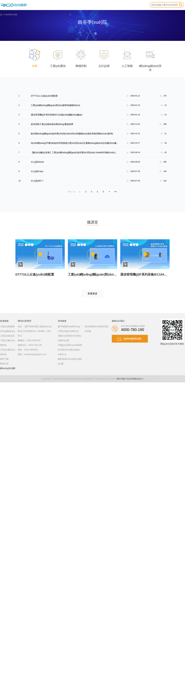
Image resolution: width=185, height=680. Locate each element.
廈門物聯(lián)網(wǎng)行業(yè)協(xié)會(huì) (69, 328)
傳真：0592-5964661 (28, 349)
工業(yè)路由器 (7, 336)
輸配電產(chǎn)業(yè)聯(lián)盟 (70, 361)
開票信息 (4, 363)
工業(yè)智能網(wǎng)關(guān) (7, 328)
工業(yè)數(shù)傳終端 (7, 342)
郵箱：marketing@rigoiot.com (32, 354)
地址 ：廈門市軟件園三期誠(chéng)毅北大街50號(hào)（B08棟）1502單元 (34, 331)
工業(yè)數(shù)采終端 (7, 352)
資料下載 (4, 359)
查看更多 (92, 293)
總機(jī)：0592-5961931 (29, 340)
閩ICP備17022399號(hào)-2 (130, 379)
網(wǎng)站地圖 (7, 368)
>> (115, 191)
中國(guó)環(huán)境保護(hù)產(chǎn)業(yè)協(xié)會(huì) (70, 350)
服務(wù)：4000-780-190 (30, 345)
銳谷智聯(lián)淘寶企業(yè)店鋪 (97, 328)
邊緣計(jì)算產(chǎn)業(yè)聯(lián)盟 (69, 338)
